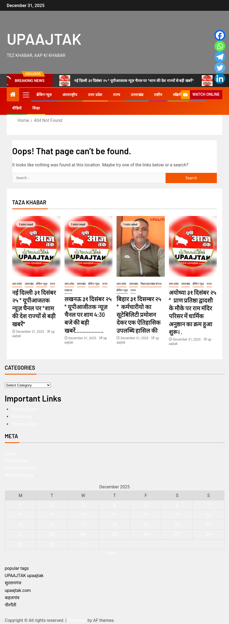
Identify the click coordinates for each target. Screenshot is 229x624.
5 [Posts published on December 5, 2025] (146, 505)
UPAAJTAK (44, 38)
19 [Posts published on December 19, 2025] (145, 524)
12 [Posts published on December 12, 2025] (145, 514)
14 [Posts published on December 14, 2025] (208, 514)
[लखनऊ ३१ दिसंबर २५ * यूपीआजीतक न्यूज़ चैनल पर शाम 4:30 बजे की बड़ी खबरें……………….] (88, 246)
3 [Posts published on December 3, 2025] (83, 505)
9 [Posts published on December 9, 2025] (52, 514)
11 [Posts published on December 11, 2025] (114, 514)
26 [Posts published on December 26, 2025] (145, 534)
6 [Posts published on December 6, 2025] (177, 505)
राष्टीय (158, 94)
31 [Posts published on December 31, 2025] (83, 544)
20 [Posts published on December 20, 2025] (177, 524)
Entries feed (16, 460)
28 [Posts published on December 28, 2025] (208, 534)
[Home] (13, 95)
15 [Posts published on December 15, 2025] (20, 524)
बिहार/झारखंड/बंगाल (151, 283)
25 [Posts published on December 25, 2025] (114, 534)
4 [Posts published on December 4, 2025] (114, 505)
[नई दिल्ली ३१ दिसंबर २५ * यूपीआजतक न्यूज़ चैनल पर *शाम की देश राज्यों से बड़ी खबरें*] (36, 246)
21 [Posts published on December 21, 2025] (208, 524)
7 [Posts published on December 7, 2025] (208, 505)
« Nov (110, 553)
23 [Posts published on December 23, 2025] (51, 534)
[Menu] (25, 94)
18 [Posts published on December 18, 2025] (114, 524)
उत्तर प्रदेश (95, 94)
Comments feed (20, 468)
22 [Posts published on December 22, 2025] (20, 534)
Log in (10, 453)
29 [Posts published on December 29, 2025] (20, 544)
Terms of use (23, 409)
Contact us (21, 416)
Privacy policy (24, 424)
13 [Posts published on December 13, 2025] (177, 514)
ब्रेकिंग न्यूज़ (44, 94)
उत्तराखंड (137, 94)
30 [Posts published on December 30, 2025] (51, 544)
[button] (25, 94)
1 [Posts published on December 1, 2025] (20, 505)
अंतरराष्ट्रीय (69, 94)
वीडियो (17, 108)
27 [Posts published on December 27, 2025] (177, 534)
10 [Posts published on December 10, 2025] (83, 514)
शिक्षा (36, 108)
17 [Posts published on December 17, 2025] (83, 524)
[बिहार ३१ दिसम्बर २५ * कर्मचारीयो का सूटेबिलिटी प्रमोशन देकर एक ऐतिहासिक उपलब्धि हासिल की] (141, 246)
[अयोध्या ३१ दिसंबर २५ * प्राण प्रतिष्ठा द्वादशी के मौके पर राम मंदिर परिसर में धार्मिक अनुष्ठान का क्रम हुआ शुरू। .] (193, 246)
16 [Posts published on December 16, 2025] (51, 524)
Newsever (76, 620)
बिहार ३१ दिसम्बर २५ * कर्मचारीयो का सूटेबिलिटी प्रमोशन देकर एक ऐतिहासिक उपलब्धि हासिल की (139, 314)
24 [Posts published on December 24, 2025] (83, 534)
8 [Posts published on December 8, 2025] (20, 514)
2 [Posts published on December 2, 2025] (52, 505)
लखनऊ (68, 290)
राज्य (116, 94)
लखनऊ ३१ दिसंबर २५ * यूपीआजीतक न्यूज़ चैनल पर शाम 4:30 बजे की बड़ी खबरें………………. (87, 314)
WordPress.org (19, 475)
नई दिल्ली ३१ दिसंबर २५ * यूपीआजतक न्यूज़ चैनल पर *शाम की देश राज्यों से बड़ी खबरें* (126, 80)
